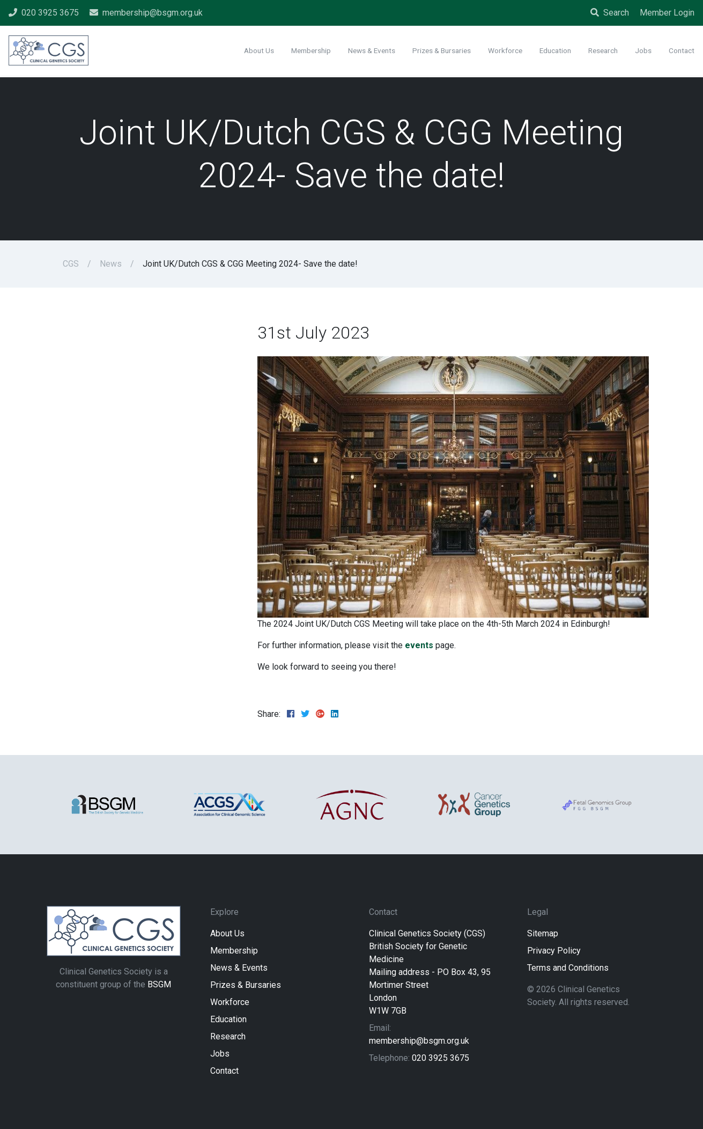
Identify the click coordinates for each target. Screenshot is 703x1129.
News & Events (239, 968)
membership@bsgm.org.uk (419, 1041)
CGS (71, 264)
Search (609, 13)
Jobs (220, 1054)
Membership (234, 950)
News (111, 264)
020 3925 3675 (440, 1058)
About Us (227, 933)
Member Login (667, 13)
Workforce (229, 1002)
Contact (224, 1071)
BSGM (159, 984)
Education (228, 1019)
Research (228, 1036)
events (419, 645)
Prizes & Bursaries (245, 985)
